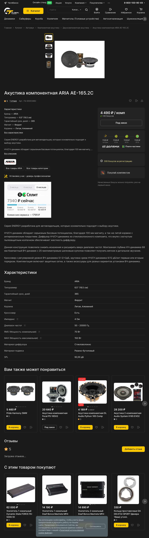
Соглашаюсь (95, 526)
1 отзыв (13, 101)
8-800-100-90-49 (133, 3)
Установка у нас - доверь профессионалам (29, 176)
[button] (144, 403)
